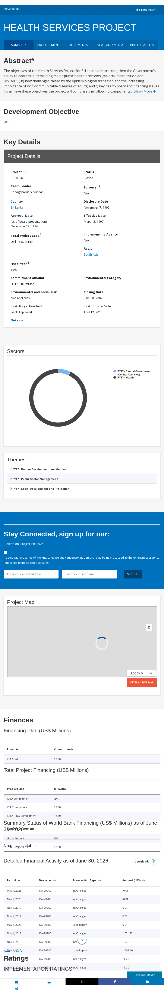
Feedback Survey (145, 975)
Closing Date (93, 292)
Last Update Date (97, 306)
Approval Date (22, 215)
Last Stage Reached (26, 306)
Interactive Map (142, 682)
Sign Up (133, 574)
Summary (18, 45)
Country (17, 201)
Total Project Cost (26, 235)
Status (89, 172)
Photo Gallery (142, 45)
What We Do (12, 9)
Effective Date (95, 215)
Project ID (18, 172)
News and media (110, 45)
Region (89, 248)
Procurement (48, 45)
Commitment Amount (27, 278)
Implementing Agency (101, 234)
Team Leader (21, 186)
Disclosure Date (96, 201)
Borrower (92, 186)
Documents (78, 45)
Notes (15, 320)
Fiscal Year (20, 263)
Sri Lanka (17, 207)
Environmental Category (102, 278)
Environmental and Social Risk (34, 292)
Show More (145, 91)
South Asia (91, 254)
